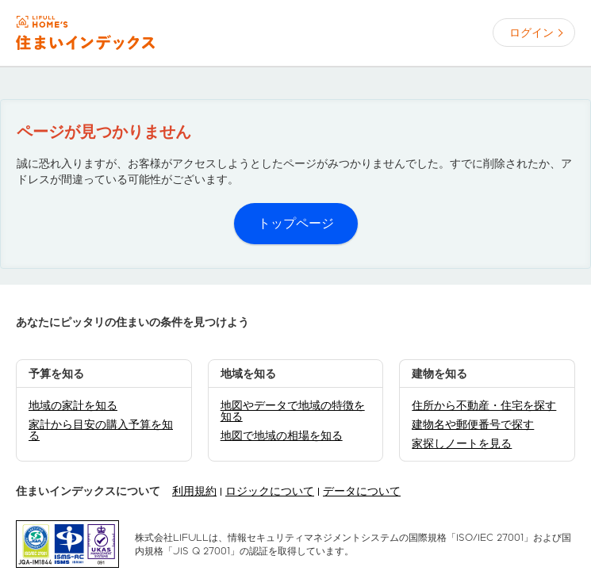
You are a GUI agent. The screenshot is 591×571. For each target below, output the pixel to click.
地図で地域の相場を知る (282, 435)
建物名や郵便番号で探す (473, 424)
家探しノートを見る (462, 443)
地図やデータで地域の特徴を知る (293, 411)
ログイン (531, 32)
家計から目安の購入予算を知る (101, 430)
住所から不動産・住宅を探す (484, 405)
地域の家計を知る (73, 405)
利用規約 (194, 490)
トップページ (296, 223)
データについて (362, 490)
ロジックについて (269, 490)
